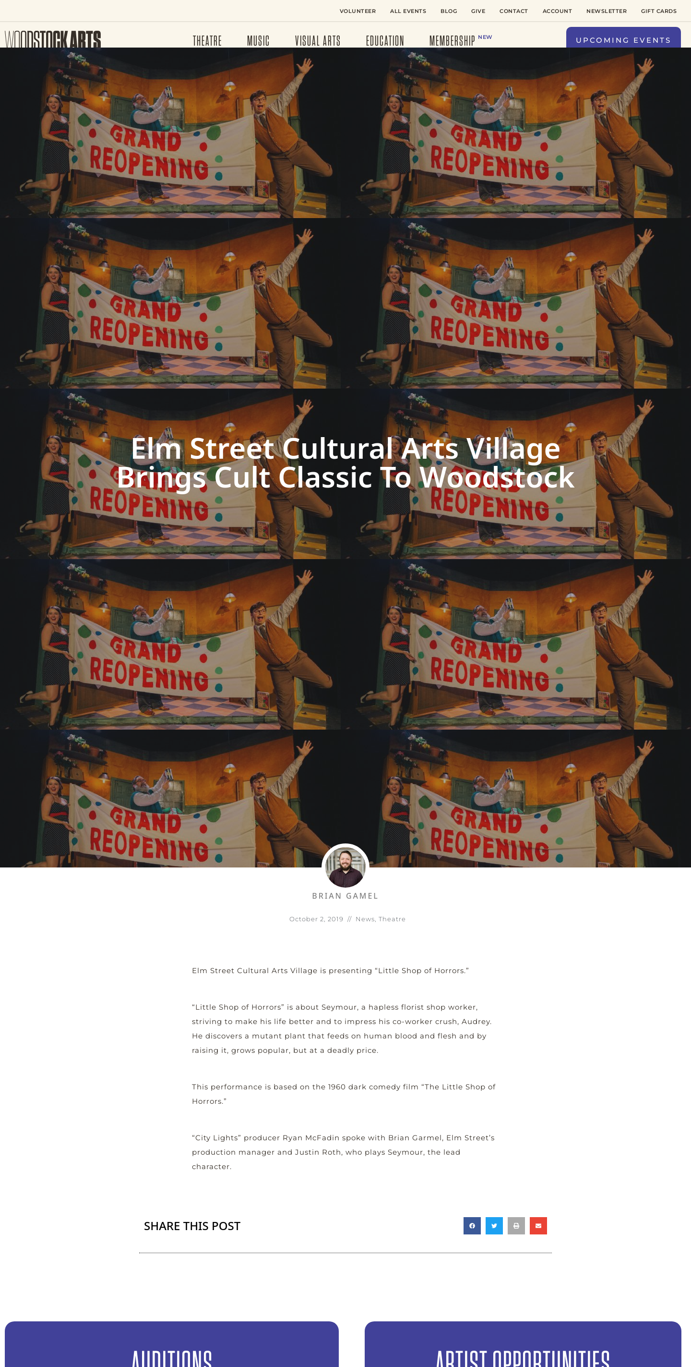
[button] (623, 40)
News (365, 919)
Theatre (392, 919)
